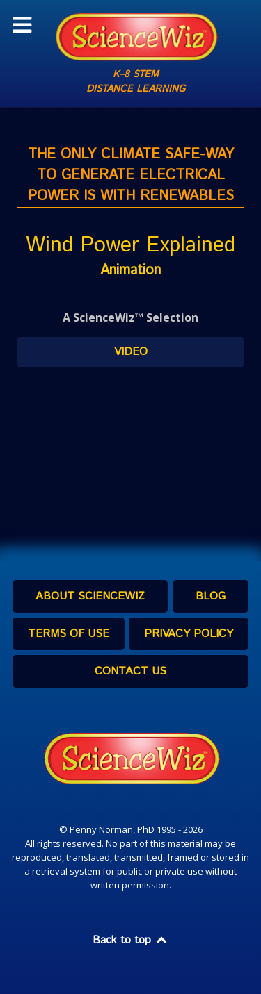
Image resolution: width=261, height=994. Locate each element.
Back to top (131, 940)
